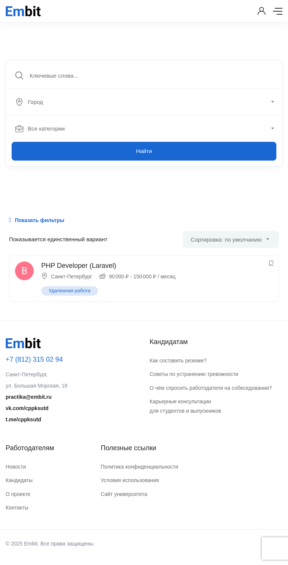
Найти (144, 151)
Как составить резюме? (178, 361)
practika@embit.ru (29, 397)
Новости (16, 467)
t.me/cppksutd (23, 419)
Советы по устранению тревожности (194, 374)
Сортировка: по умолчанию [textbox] (226, 239)
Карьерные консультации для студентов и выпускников (185, 406)
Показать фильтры (36, 219)
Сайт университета (123, 494)
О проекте (18, 494)
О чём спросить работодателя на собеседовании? (211, 388)
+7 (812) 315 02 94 (34, 359)
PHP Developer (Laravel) (78, 265)
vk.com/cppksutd (27, 408)
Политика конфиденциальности (139, 467)
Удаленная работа (69, 290)
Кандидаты (19, 480)
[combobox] (148, 102)
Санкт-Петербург (71, 276)
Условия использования (129, 480)
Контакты (17, 508)
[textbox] (143, 102)
